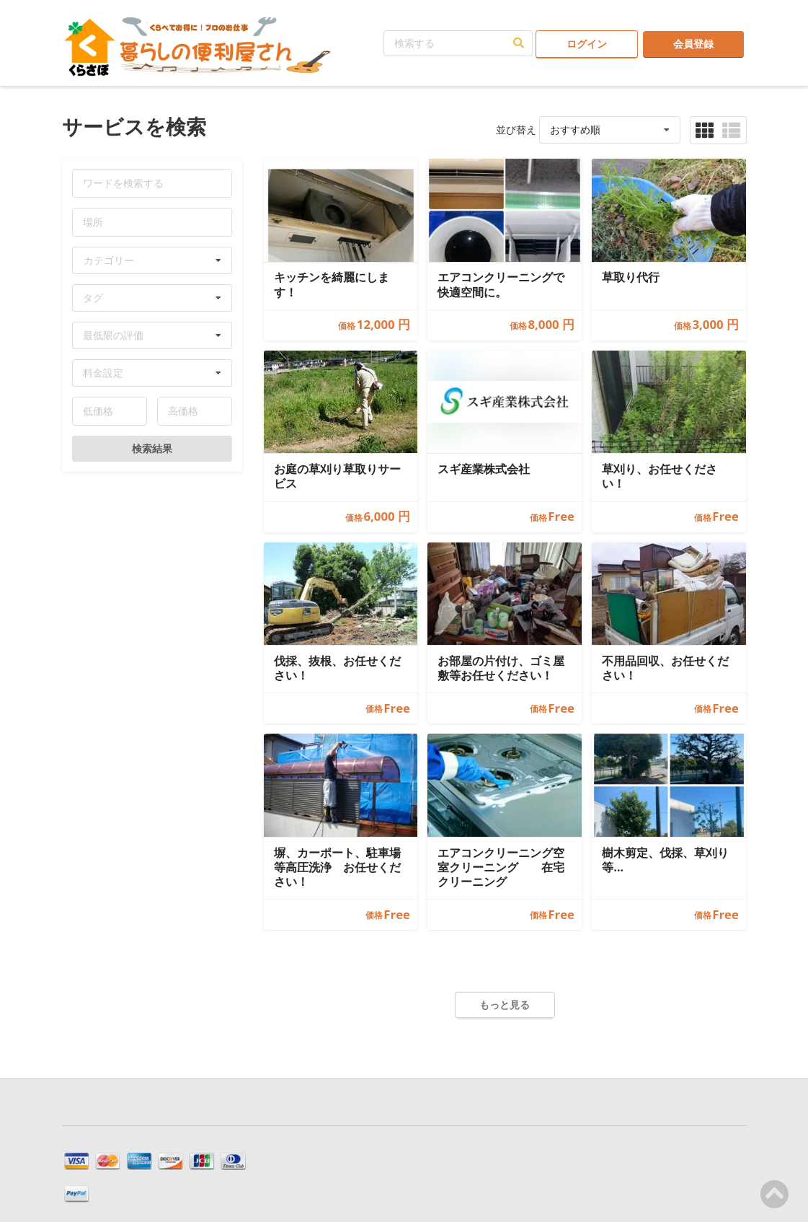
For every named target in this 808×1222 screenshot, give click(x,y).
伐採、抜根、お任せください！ (337, 668)
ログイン (587, 43)
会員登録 (693, 43)
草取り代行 (631, 277)
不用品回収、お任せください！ (665, 668)
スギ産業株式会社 (484, 469)
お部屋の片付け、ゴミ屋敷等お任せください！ (501, 668)
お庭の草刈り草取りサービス (337, 476)
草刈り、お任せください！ (659, 476)
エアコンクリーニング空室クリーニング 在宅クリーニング (501, 867)
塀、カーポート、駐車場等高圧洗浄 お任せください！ (337, 867)
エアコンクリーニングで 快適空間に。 (501, 284)
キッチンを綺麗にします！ (331, 284)
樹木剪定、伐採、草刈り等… (665, 860)
